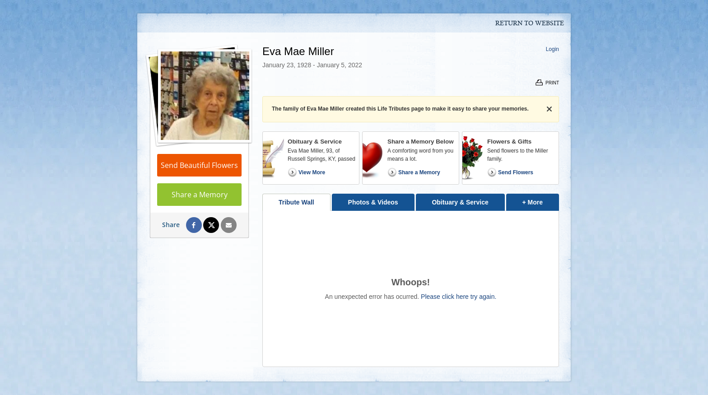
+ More (540, 200)
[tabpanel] (410, 289)
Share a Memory (200, 195)
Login (552, 49)
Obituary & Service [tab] (460, 202)
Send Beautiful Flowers (199, 165)
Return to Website (529, 23)
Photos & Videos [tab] (373, 202)
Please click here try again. (458, 296)
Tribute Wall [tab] (296, 202)
